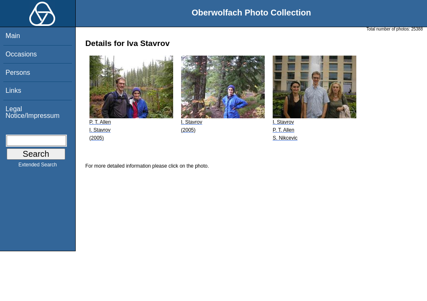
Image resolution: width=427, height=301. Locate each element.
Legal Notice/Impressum (32, 112)
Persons (17, 72)
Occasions (21, 54)
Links (13, 90)
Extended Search (37, 166)
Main (12, 35)
